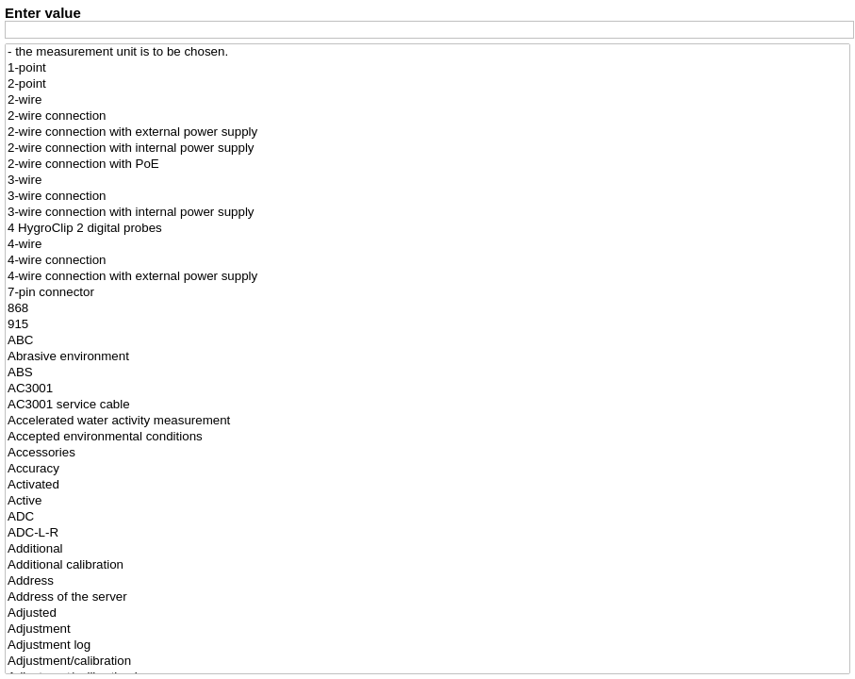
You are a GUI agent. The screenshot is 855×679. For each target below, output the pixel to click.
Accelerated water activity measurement (427, 421)
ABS (427, 373)
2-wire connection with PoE (427, 165)
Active (427, 501)
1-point (427, 68)
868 (427, 309)
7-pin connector (427, 293)
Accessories (427, 453)
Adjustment (427, 629)
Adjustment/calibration (427, 662)
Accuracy (427, 469)
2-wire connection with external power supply (427, 132)
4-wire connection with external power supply (427, 277)
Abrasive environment (427, 357)
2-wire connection (427, 116)
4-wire (427, 245)
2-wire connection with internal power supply (427, 149)
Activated (427, 485)
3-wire (427, 181)
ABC (427, 341)
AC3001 (427, 389)
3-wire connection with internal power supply (427, 213)
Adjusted (427, 613)
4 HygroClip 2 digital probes (427, 229)
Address (427, 581)
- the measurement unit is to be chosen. (427, 52)
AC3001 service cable (427, 405)
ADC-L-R (427, 533)
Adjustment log (427, 646)
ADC (427, 517)
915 (427, 325)
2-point (427, 84)
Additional (427, 549)
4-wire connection (427, 261)
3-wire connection (427, 197)
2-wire (427, 100)
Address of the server (427, 597)
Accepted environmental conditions (427, 437)
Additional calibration (427, 565)
